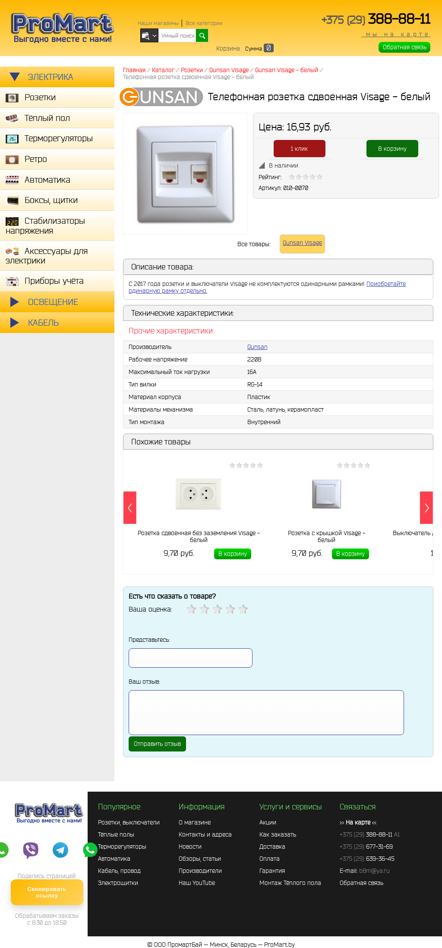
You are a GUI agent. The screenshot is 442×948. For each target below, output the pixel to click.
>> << (358, 822)
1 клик (299, 148)
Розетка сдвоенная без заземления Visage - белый (199, 535)
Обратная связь (404, 47)
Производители (200, 870)
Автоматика (114, 858)
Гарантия (272, 870)
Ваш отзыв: (144, 681)
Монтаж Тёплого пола (290, 882)
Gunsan (257, 346)
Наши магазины (158, 23)
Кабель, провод (119, 870)
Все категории (204, 23)
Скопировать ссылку (46, 892)
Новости (190, 846)
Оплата (269, 858)
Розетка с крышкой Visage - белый (326, 535)
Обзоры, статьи (200, 858)
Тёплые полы (116, 834)
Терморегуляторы (122, 846)
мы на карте (395, 34)
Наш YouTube (197, 882)
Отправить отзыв (157, 743)
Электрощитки (118, 882)
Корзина (228, 48)
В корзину (392, 148)
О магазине (195, 822)
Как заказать (277, 834)
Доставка (272, 846)
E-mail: (365, 870)
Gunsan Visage (302, 242)
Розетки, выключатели (129, 822)
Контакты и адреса (205, 834)
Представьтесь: (149, 639)
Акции (267, 822)
